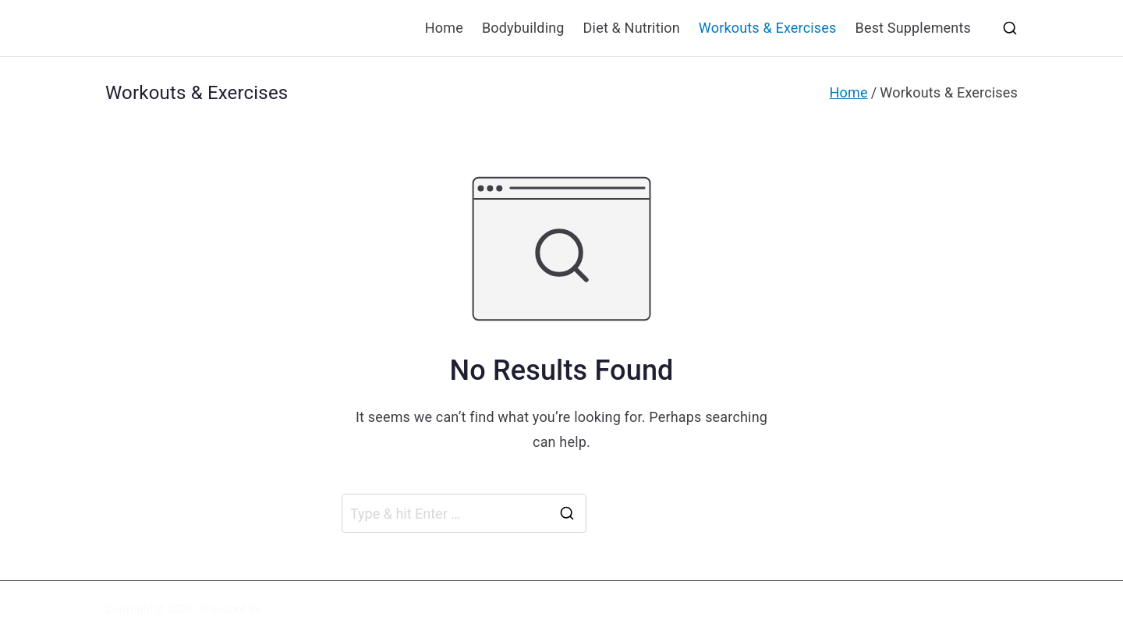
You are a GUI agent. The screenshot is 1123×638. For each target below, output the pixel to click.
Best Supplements (913, 27)
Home (444, 27)
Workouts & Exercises (768, 27)
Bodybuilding (523, 27)
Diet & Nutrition (631, 27)
